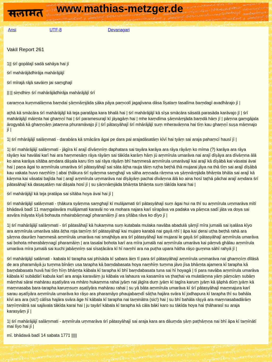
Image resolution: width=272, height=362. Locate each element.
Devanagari (119, 30)
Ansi (12, 30)
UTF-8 (56, 30)
